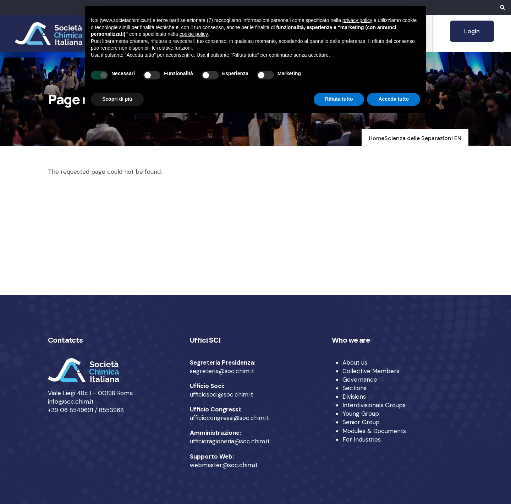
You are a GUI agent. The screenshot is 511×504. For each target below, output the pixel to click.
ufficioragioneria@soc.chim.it (230, 441)
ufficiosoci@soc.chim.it (221, 394)
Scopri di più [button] (117, 99)
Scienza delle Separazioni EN (422, 138)
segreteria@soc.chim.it (222, 371)
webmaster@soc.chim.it (224, 465)
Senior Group (361, 422)
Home (376, 138)
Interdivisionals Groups (374, 405)
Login (472, 31)
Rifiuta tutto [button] (339, 99)
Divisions (354, 396)
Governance (359, 379)
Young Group (360, 413)
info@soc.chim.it (71, 401)
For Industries (361, 439)
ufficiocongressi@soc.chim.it (229, 418)
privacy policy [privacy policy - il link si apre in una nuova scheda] (357, 20)
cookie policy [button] (194, 34)
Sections (354, 388)
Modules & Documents (374, 431)
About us (354, 362)
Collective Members (370, 371)
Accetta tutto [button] (393, 99)
